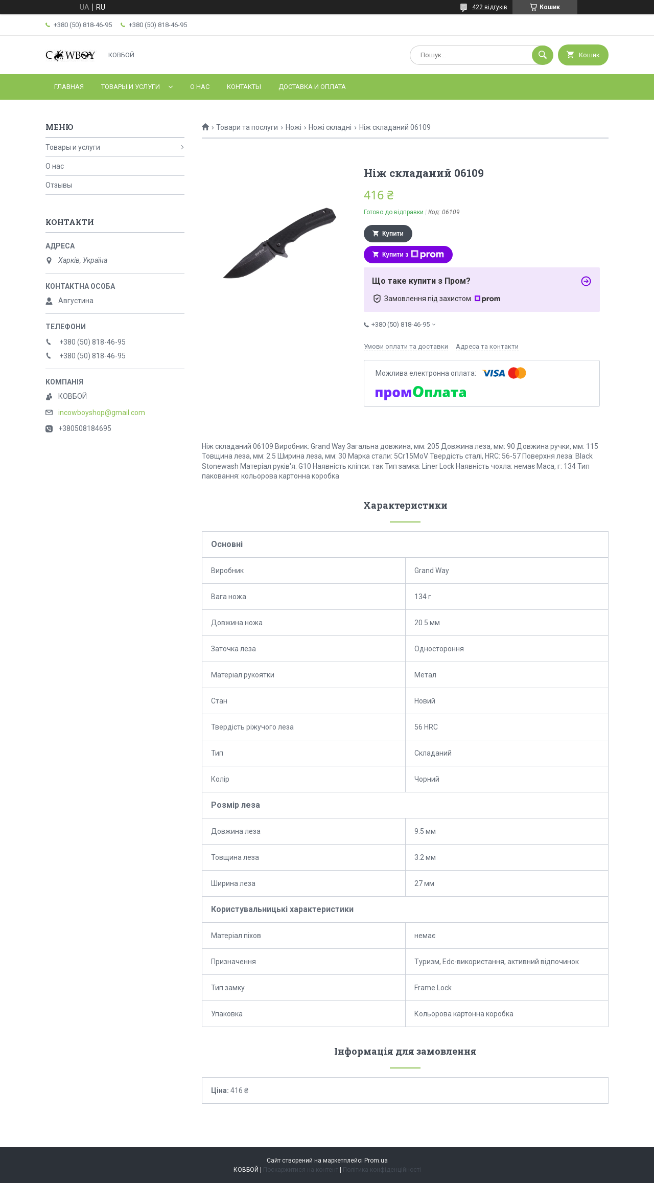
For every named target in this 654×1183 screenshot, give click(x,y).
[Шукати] (542, 55)
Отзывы (58, 185)
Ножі (293, 127)
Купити (393, 233)
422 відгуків (489, 7)
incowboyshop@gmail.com (101, 412)
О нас (199, 86)
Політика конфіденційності (382, 1169)
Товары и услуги (130, 86)
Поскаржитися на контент (300, 1169)
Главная (69, 86)
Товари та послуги (247, 127)
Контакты (244, 86)
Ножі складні (330, 127)
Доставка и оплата (312, 86)
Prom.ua (376, 1160)
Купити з (413, 254)
